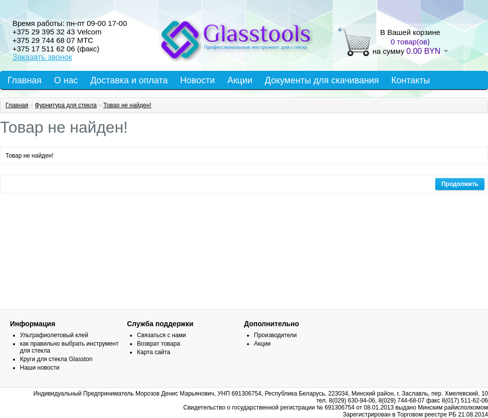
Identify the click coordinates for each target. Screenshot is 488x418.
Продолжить (460, 184)
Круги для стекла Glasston (56, 359)
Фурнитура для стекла (66, 105)
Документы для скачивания (322, 80)
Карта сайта (153, 352)
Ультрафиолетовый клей (54, 335)
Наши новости (39, 367)
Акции (239, 80)
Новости (197, 80)
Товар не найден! (127, 105)
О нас (66, 80)
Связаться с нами (161, 335)
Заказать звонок (42, 57)
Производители (275, 335)
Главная (24, 80)
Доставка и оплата (128, 80)
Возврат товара (158, 343)
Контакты (410, 80)
